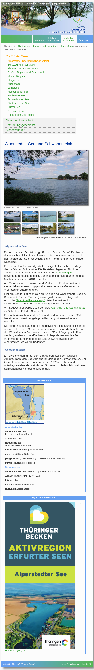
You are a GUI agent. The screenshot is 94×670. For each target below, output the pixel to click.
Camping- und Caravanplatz (68, 307)
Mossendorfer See (18, 91)
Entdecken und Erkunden (43, 46)
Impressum (60, 3)
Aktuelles (39, 40)
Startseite (23, 46)
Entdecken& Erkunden (68, 39)
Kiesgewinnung (15, 129)
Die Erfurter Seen (17, 56)
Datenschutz (45, 3)
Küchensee (14, 83)
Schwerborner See (18, 99)
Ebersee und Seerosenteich (23, 68)
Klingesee (13, 80)
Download (30, 3)
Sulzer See (14, 107)
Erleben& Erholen (53, 39)
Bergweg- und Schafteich (22, 64)
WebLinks (17, 3)
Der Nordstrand (16, 111)
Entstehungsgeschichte (20, 125)
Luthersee (13, 87)
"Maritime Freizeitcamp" (30, 300)
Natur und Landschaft (19, 120)
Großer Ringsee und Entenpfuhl (26, 72)
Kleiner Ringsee (17, 76)
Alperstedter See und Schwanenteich (29, 60)
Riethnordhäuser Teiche (21, 114)
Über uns (84, 40)
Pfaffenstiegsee (16, 95)
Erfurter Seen (66, 46)
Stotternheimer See (19, 103)
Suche (6, 3)
